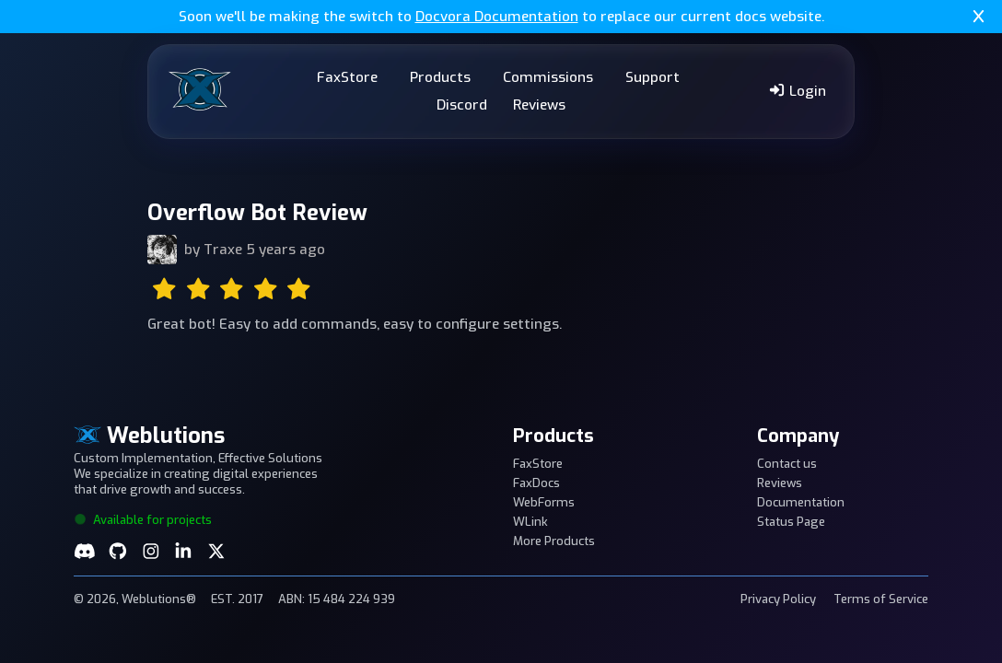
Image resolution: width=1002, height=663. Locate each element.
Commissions (548, 77)
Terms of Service (880, 599)
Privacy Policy (778, 599)
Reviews (539, 105)
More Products (554, 541)
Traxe (223, 249)
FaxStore (347, 77)
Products (440, 77)
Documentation (801, 502)
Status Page (791, 521)
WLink (530, 521)
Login (797, 91)
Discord (462, 105)
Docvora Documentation (496, 16)
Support (652, 77)
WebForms (544, 502)
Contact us (787, 463)
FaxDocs (536, 483)
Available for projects (143, 520)
